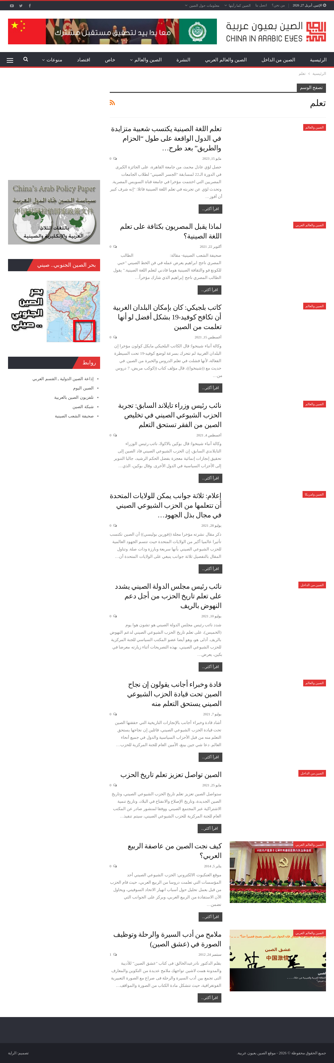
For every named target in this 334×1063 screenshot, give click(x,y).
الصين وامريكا (314, 494)
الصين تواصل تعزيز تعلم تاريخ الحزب (171, 775)
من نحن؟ (278, 5)
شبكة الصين (83, 406)
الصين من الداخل (278, 59)
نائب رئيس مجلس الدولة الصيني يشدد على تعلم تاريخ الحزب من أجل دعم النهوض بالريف (168, 596)
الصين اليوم (83, 388)
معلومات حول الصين (204, 5)
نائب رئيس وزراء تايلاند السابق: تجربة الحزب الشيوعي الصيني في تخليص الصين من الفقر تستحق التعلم (169, 415)
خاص (110, 59)
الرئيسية (318, 59)
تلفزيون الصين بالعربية (74, 397)
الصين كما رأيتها (240, 5)
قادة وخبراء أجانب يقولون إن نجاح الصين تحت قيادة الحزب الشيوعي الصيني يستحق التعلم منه (174, 694)
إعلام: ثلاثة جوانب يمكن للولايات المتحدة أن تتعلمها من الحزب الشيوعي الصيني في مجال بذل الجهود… (165, 505)
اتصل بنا (261, 5)
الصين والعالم (148, 59)
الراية (12, 1053)
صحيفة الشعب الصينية (74, 416)
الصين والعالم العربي (226, 59)
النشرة (183, 59)
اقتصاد (83, 59)
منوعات (54, 59)
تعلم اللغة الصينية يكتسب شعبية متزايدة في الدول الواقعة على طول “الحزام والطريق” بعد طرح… (166, 138)
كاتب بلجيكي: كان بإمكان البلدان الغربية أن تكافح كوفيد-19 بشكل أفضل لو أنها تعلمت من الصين (167, 317)
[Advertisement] (54, 124)
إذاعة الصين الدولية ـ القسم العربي (62, 378)
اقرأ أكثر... (210, 209)
